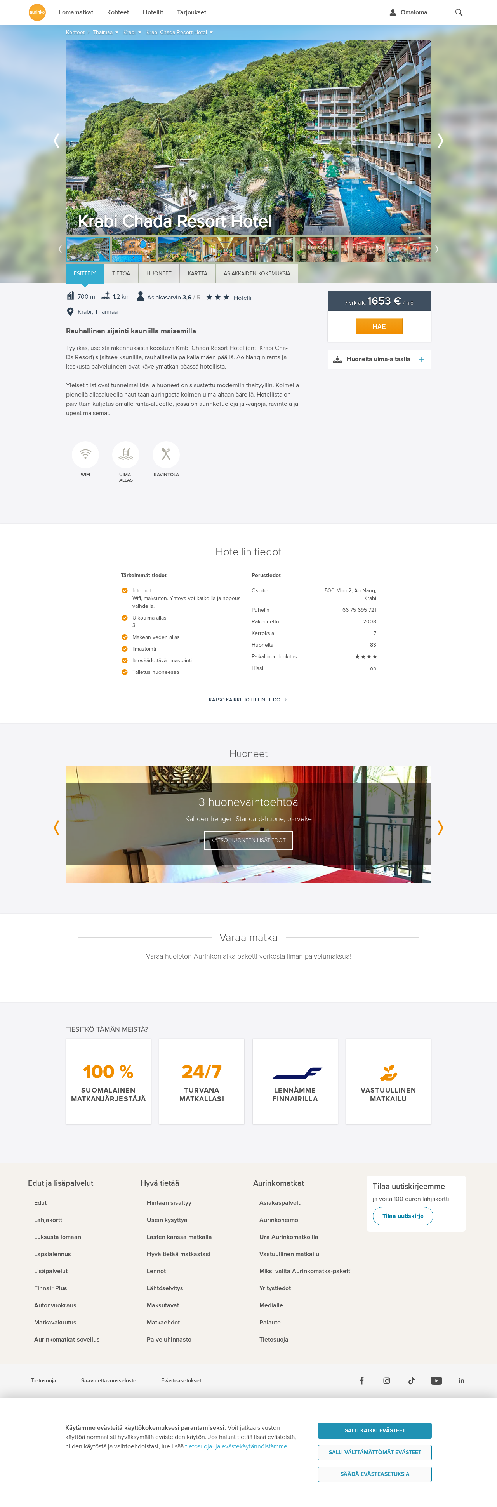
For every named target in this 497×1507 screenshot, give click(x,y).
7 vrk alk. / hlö (379, 302)
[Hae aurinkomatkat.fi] (459, 12)
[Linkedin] (461, 1381)
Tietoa (121, 273)
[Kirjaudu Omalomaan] (408, 12)
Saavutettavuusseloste (108, 1381)
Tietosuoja (43, 1381)
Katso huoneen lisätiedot (248, 840)
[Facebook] (362, 1381)
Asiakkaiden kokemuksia (257, 273)
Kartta (197, 273)
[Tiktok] (411, 1381)
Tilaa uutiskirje (403, 1216)
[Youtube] (436, 1381)
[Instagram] (387, 1381)
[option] (248, 137)
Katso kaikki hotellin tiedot (246, 700)
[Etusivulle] (37, 12)
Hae (379, 327)
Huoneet (159, 273)
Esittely (85, 273)
